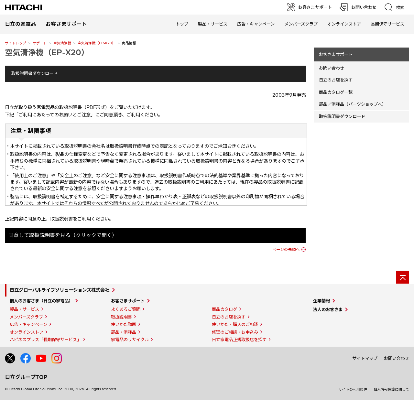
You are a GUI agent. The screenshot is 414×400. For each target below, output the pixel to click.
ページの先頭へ (286, 249)
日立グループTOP (26, 377)
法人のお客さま (328, 309)
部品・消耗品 (123, 332)
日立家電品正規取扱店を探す (239, 339)
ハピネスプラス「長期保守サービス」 (45, 339)
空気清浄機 (62, 43)
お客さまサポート (336, 54)
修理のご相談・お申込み (235, 332)
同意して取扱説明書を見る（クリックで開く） (62, 235)
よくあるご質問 (125, 309)
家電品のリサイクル (130, 339)
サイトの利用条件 (353, 389)
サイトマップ (364, 358)
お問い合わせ (331, 67)
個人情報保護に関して (391, 389)
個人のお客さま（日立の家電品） (41, 300)
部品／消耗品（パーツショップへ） (352, 104)
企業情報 (321, 300)
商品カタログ (224, 309)
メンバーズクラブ (301, 24)
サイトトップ (15, 43)
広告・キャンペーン (28, 324)
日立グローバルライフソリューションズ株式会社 (59, 290)
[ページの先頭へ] (402, 277)
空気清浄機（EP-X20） (96, 43)
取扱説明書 (121, 316)
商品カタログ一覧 (336, 92)
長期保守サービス (387, 24)
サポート (40, 43)
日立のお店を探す (336, 79)
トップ (182, 24)
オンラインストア (344, 24)
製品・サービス (24, 309)
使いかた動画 (123, 324)
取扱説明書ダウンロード (34, 73)
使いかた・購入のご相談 (235, 324)
